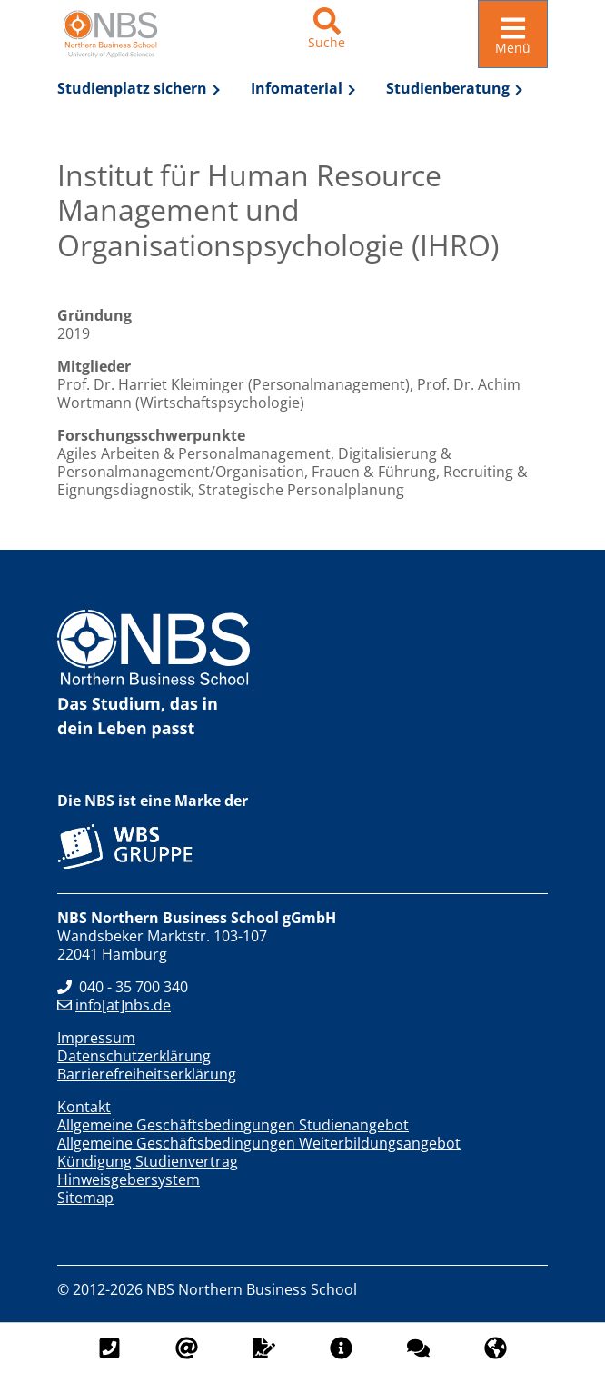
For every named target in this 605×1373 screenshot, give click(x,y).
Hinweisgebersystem (128, 1179)
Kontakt (84, 1107)
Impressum (96, 1038)
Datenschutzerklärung (134, 1056)
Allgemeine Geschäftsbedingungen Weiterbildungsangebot (259, 1143)
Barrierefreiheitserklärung (146, 1074)
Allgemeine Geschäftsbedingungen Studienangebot (233, 1125)
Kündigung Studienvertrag (147, 1161)
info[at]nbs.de (114, 1005)
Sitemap (85, 1198)
